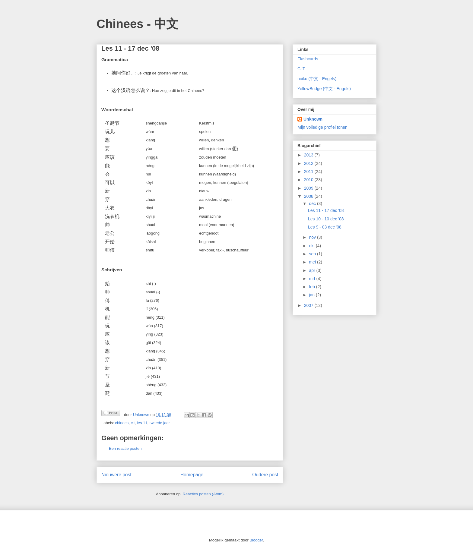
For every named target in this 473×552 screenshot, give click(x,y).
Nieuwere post (116, 474)
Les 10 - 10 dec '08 (326, 218)
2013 (309, 155)
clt (133, 423)
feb (312, 286)
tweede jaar (160, 423)
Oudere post (265, 474)
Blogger (256, 540)
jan (312, 294)
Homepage (191, 474)
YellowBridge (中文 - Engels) (324, 88)
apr (312, 270)
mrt (312, 278)
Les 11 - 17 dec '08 (326, 210)
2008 (309, 196)
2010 (309, 179)
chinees (122, 423)
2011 (309, 171)
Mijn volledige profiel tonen (322, 127)
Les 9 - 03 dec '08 (324, 227)
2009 (309, 188)
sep (313, 253)
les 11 (142, 423)
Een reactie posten (125, 448)
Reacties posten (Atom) (203, 494)
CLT (301, 68)
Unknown (312, 119)
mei (313, 262)
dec (313, 203)
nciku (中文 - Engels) (316, 78)
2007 (309, 305)
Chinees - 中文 (137, 23)
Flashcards (307, 58)
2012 (309, 163)
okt (312, 245)
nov (313, 237)
